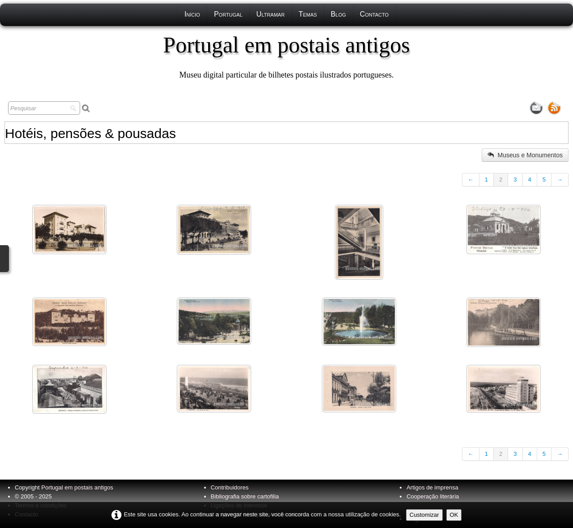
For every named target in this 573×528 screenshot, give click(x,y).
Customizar (424, 514)
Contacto (374, 14)
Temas (308, 14)
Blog (338, 14)
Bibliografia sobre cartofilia (245, 496)
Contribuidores (230, 487)
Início (192, 14)
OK (454, 514)
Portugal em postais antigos (77, 487)
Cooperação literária (432, 496)
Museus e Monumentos (525, 155)
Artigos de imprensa (432, 487)
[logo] (286, 56)
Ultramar (271, 14)
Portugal (228, 14)
